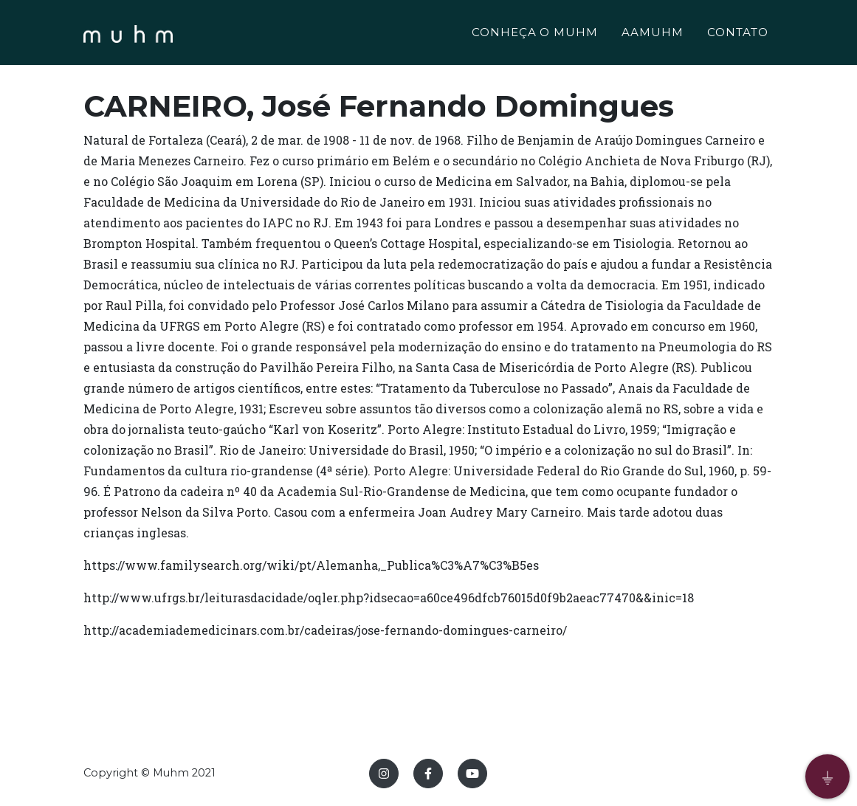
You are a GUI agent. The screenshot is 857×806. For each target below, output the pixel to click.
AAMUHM (653, 34)
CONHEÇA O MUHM (535, 34)
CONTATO (737, 34)
